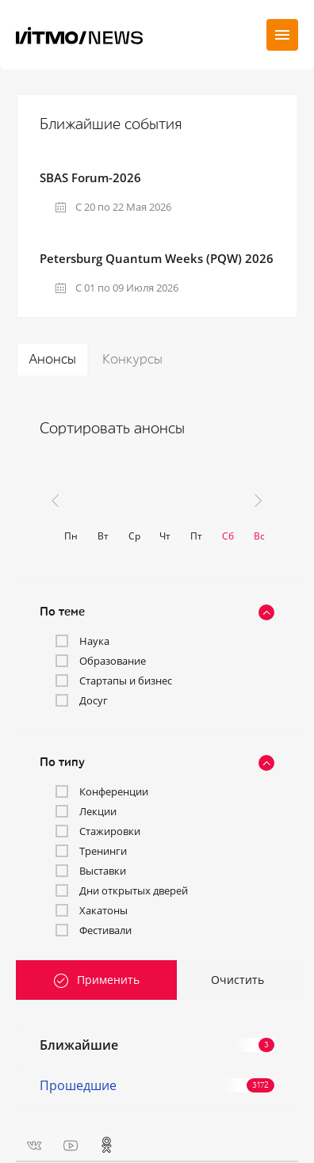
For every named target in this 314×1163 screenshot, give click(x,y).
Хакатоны (103, 910)
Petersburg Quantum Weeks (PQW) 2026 (157, 258)
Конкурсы (132, 359)
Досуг (93, 700)
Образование (112, 660)
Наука (94, 641)
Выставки (102, 870)
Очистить (237, 979)
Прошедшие (157, 1085)
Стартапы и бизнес (125, 680)
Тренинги (103, 851)
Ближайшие (157, 1045)
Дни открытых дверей (133, 890)
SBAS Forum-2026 (90, 177)
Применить (108, 979)
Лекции (98, 811)
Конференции (113, 791)
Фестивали (105, 930)
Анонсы (52, 359)
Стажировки (109, 831)
